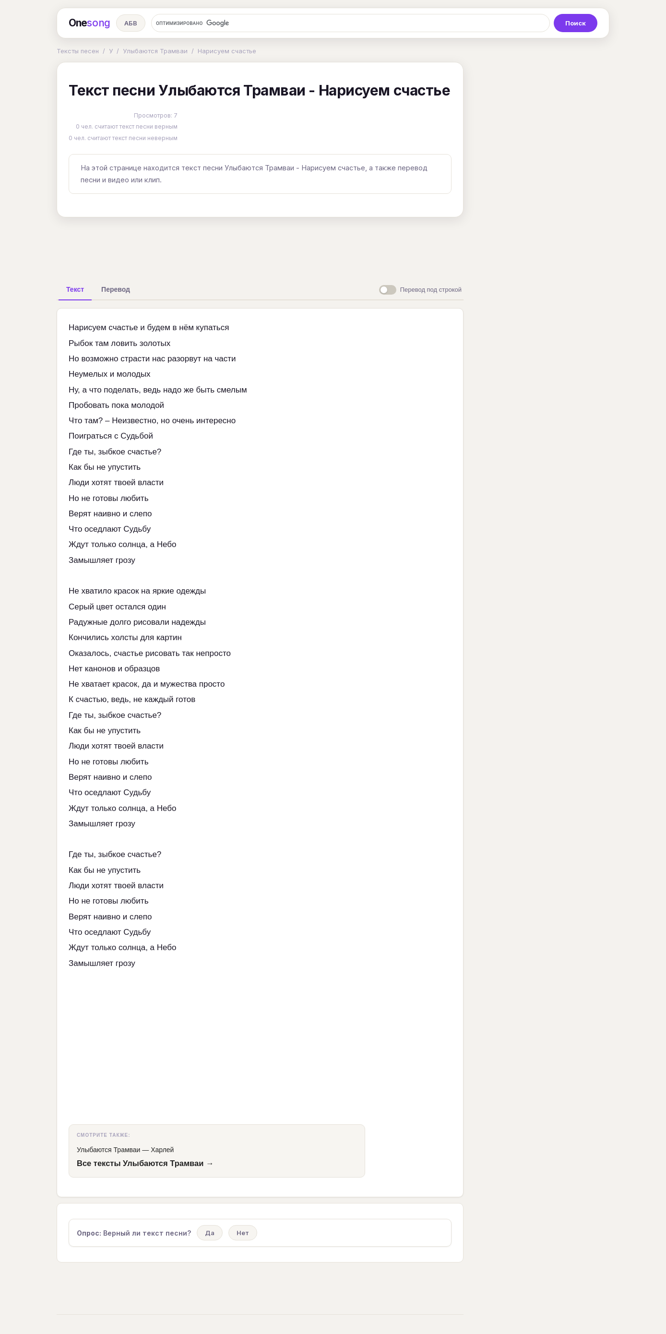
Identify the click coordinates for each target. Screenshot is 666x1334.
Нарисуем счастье (227, 51)
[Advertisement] (260, 246)
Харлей (162, 1150)
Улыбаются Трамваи (155, 51)
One (89, 23)
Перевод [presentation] (115, 289)
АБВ (130, 23)
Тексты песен (78, 51)
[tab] (75, 289)
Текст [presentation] (75, 289)
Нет (243, 1233)
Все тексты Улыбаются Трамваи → (145, 1163)
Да (209, 1233)
